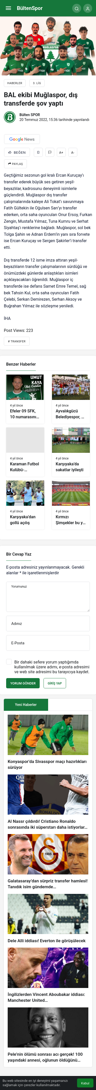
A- (72, 152)
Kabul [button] (85, 1083)
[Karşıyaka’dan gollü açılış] (25, 505)
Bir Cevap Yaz (18, 554)
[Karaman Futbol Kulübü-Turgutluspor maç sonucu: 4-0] (25, 452)
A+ (61, 152)
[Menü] (8, 8)
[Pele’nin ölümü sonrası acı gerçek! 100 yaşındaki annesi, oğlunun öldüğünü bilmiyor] (48, 1035)
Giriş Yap (55, 683)
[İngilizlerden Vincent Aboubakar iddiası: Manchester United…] (48, 976)
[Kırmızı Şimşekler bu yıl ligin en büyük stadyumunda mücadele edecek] (71, 505)
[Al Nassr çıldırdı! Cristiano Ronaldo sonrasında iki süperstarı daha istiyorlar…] (48, 802)
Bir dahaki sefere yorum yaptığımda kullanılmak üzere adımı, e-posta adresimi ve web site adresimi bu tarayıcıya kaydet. (51, 667)
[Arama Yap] (76, 8)
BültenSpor (29, 8)
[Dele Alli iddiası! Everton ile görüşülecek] (48, 919)
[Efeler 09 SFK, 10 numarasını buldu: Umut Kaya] (25, 399)
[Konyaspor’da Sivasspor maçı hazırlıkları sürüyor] (48, 743)
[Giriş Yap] (87, 8)
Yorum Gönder (23, 683)
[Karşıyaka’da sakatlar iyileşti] (71, 452)
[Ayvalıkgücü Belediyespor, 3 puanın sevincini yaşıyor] (71, 399)
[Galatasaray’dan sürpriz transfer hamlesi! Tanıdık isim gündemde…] (48, 862)
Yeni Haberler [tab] (26, 705)
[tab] (70, 705)
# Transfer (17, 341)
